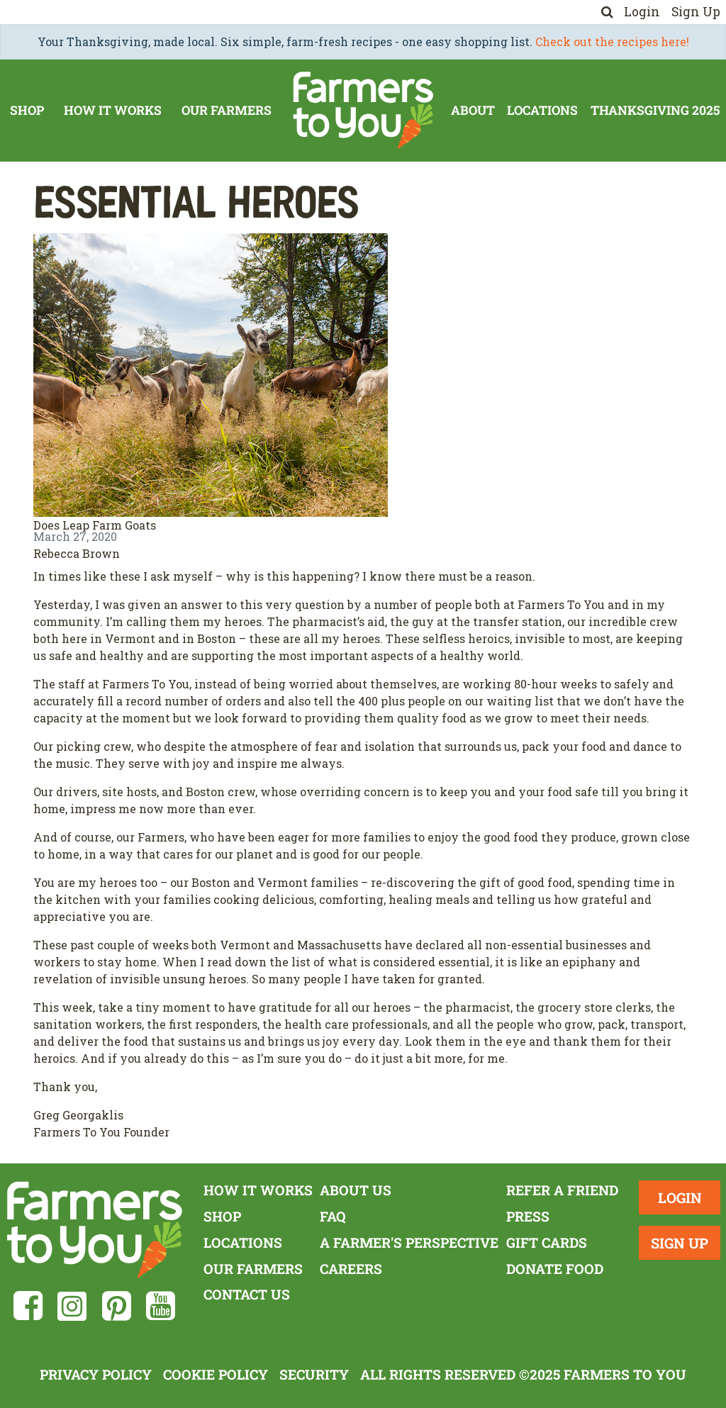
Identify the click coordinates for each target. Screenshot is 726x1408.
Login (642, 12)
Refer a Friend (562, 1190)
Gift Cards (546, 1242)
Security (314, 1374)
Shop (27, 110)
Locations (542, 110)
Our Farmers (227, 110)
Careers (351, 1269)
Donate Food (554, 1269)
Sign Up (695, 12)
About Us (355, 1190)
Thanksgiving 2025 (655, 110)
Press (527, 1216)
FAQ (333, 1216)
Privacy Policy (96, 1374)
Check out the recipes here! (612, 41)
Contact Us (246, 1294)
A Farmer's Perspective (409, 1242)
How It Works (113, 110)
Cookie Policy (215, 1374)
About (473, 110)
